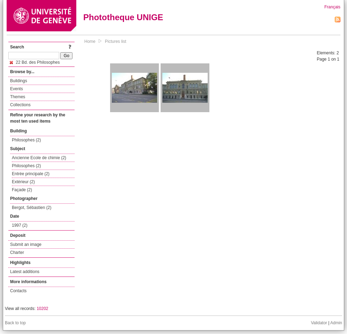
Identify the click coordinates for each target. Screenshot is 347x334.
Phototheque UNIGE (123, 17)
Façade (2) (22, 189)
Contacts (18, 290)
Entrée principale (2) (30, 173)
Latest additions (24, 271)
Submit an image (25, 244)
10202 (42, 308)
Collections (20, 104)
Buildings (18, 80)
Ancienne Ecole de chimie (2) (39, 157)
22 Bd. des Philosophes (35, 62)
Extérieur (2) (23, 181)
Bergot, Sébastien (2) (31, 207)
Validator (319, 322)
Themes (17, 96)
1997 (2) (20, 225)
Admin (336, 322)
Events (16, 88)
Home (89, 41)
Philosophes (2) (26, 140)
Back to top (15, 322)
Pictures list (115, 41)
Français (332, 7)
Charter (17, 252)
